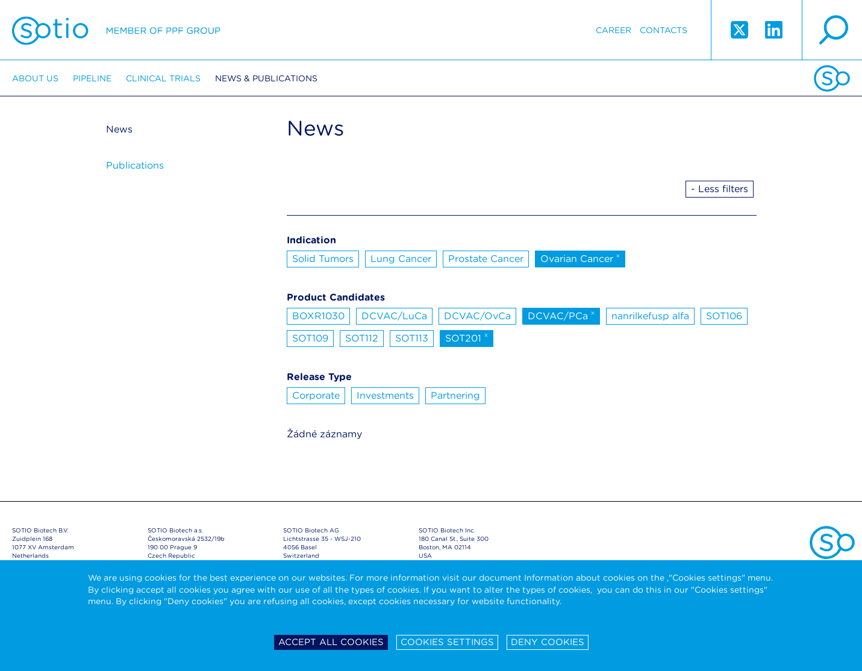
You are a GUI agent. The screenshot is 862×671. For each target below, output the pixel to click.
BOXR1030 (318, 316)
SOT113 (411, 338)
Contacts (663, 30)
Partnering (455, 395)
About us (35, 78)
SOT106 (724, 316)
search (832, 30)
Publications (135, 165)
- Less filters (719, 189)
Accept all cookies (331, 642)
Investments (385, 395)
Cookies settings (447, 642)
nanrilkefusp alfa (650, 316)
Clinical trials (163, 78)
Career (613, 30)
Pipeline (92, 78)
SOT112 (361, 338)
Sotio (116, 30)
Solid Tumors (323, 258)
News (119, 129)
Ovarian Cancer (580, 257)
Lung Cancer (400, 258)
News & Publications (266, 78)
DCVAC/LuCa (394, 316)
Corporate (316, 395)
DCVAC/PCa (561, 315)
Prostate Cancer (485, 258)
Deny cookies (547, 642)
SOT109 (310, 338)
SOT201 (467, 337)
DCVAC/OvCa (477, 316)
